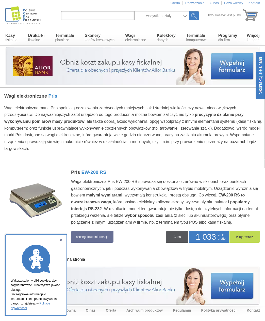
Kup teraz (244, 237)
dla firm (227, 37)
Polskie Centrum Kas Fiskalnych (23, 15)
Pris (88, 172)
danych (166, 37)
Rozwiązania (195, 3)
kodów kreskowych (100, 37)
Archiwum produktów (144, 310)
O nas (214, 3)
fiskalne (11, 37)
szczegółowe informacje (92, 237)
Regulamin (182, 310)
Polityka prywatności (219, 310)
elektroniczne (135, 37)
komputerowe (197, 37)
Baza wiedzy (233, 3)
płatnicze (64, 37)
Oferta (175, 3)
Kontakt (254, 3)
